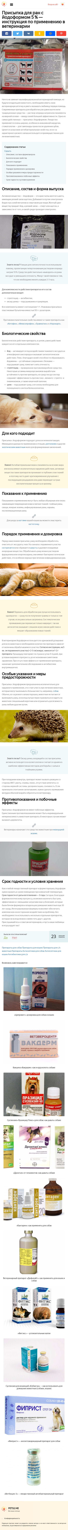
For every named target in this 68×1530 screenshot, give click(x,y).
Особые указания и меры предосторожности (24, 173)
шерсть (33, 548)
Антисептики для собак (33, 951)
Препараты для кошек (32, 948)
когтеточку (34, 524)
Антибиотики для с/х (18, 954)
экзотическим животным (13, 447)
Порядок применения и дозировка (20, 169)
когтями (22, 520)
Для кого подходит (14, 162)
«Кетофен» (12, 324)
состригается (8, 548)
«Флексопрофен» (26, 324)
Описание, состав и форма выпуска (20, 154)
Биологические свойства (16, 158)
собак (55, 691)
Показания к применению (16, 165)
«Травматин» (41, 324)
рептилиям (51, 444)
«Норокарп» (55, 324)
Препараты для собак (12, 948)
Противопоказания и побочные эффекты (23, 176)
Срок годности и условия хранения (20, 180)
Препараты (17, 951)
